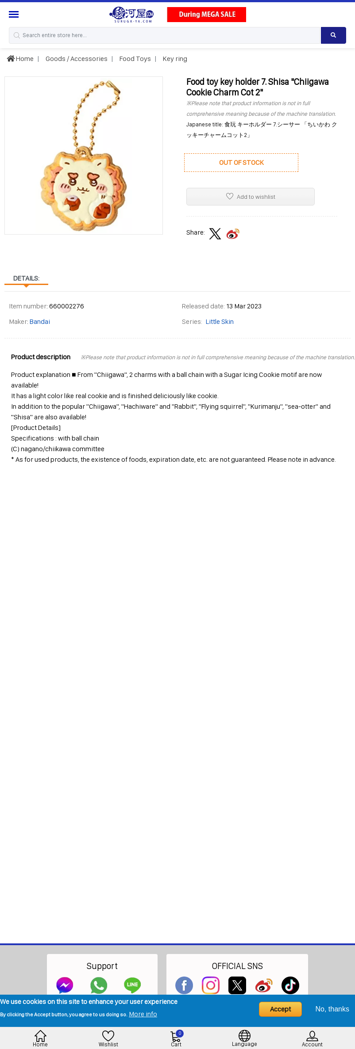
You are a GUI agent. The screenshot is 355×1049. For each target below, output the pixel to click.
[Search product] (333, 35)
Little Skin (220, 321)
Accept (280, 1009)
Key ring (174, 58)
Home (20, 58)
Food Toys (134, 58)
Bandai (40, 321)
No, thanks (332, 1009)
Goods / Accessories (76, 58)
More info (143, 1014)
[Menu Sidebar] (15, 14)
